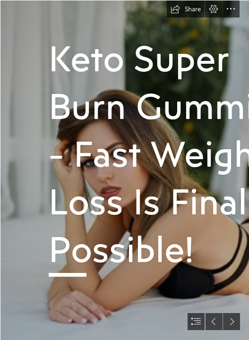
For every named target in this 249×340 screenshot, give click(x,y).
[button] (186, 8)
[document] (124, 170)
